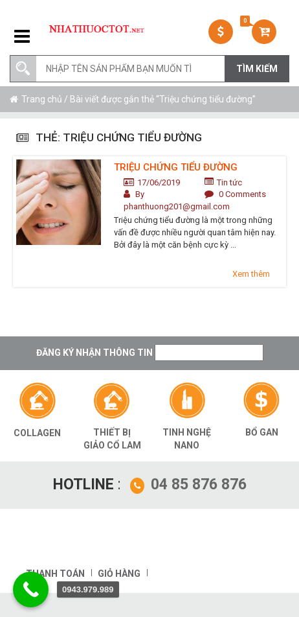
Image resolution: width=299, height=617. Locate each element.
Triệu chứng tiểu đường (176, 167)
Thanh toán (55, 573)
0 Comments (242, 194)
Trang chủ (41, 99)
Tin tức (229, 182)
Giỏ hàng (119, 573)
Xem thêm (251, 274)
